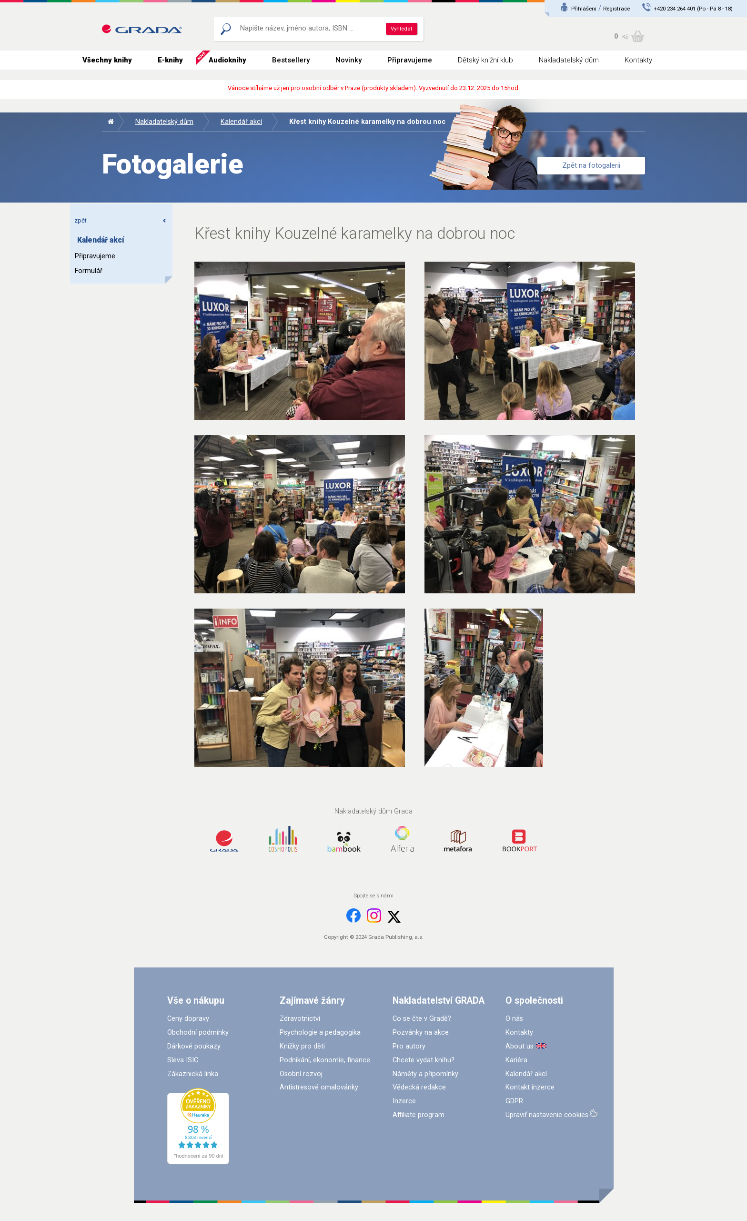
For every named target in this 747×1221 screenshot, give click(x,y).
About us (519, 1046)
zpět (120, 220)
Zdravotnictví (300, 1019)
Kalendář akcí (241, 122)
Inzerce (404, 1101)
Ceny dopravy (188, 1019)
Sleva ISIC (182, 1060)
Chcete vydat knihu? (423, 1060)
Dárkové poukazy (194, 1046)
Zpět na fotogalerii (591, 165)
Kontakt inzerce (530, 1087)
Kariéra (516, 1060)
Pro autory (409, 1046)
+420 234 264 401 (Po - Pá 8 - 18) (693, 8)
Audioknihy (227, 60)
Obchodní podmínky (198, 1032)
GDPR (514, 1101)
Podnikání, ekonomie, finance (325, 1060)
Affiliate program (418, 1115)
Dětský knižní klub (485, 60)
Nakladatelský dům (569, 60)
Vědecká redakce (419, 1087)
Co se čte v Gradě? (422, 1019)
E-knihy (170, 60)
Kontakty (638, 60)
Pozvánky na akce (421, 1032)
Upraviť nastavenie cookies (546, 1115)
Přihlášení (583, 8)
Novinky (348, 60)
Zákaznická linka (192, 1074)
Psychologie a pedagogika (320, 1032)
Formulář (88, 271)
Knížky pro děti (302, 1046)
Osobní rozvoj (301, 1074)
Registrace (616, 8)
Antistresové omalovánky (319, 1087)
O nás (514, 1019)
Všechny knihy (107, 60)
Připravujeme (409, 60)
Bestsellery (291, 60)
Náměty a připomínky (425, 1074)
